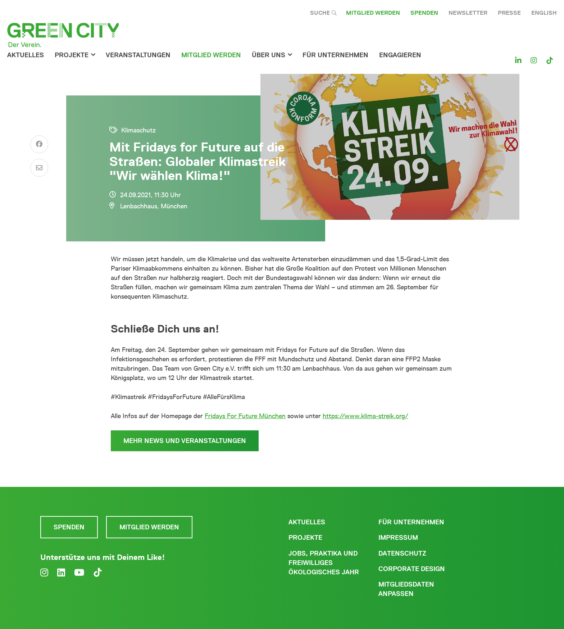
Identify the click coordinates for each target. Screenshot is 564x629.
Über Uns (268, 55)
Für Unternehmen (411, 522)
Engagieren (400, 55)
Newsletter (468, 12)
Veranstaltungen (138, 55)
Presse (509, 12)
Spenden (424, 12)
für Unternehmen (335, 55)
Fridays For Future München (245, 416)
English (544, 12)
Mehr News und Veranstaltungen (184, 441)
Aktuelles (25, 55)
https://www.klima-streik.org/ (365, 416)
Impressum (398, 538)
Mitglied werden (373, 12)
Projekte (71, 55)
